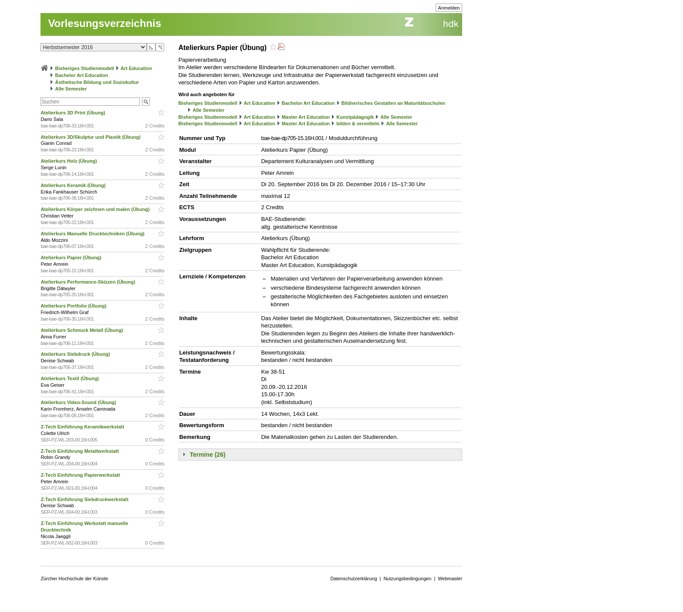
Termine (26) (207, 454)
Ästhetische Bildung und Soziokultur (97, 82)
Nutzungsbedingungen (407, 578)
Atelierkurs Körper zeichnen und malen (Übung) (96, 209)
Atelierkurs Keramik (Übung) (74, 185)
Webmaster (450, 578)
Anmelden (449, 7)
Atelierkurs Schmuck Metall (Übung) (82, 330)
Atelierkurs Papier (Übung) (71, 257)
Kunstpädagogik (355, 117)
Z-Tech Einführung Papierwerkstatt (81, 475)
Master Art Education (306, 117)
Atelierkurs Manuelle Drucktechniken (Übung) (93, 233)
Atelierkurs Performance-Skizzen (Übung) (88, 281)
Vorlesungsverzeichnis (104, 23)
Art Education (136, 68)
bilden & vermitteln (357, 123)
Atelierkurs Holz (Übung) (69, 161)
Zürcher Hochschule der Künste (74, 578)
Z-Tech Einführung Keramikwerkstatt (83, 426)
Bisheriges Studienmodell (84, 68)
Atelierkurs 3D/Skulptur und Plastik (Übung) (91, 137)
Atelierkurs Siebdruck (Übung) (76, 354)
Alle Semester (71, 88)
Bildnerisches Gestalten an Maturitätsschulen (393, 103)
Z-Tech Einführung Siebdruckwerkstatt (85, 499)
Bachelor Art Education (81, 75)
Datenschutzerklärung (354, 578)
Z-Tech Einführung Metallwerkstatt (80, 451)
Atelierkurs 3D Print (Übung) (73, 112)
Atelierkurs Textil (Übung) (70, 378)
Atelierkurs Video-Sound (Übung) (79, 402)
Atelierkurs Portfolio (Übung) (74, 305)
